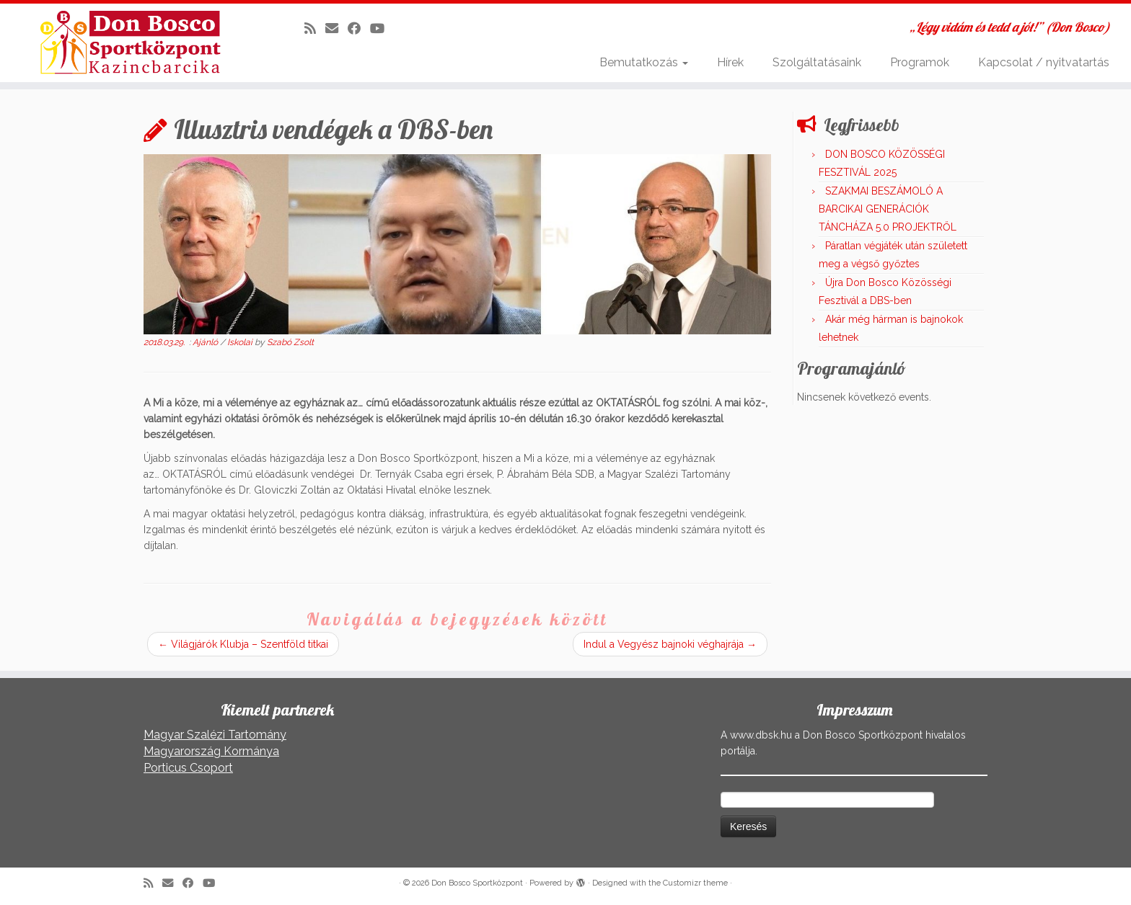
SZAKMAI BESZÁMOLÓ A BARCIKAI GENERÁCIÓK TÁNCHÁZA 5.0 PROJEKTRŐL (887, 209)
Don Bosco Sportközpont (477, 883)
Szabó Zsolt (290, 342)
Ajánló (206, 342)
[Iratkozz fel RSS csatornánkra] (314, 28)
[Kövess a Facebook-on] (359, 28)
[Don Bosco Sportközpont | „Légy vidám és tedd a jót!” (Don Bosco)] (130, 42)
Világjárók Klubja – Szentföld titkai (243, 644)
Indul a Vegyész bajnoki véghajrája (670, 644)
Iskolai (241, 342)
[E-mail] (336, 28)
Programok (919, 62)
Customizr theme (695, 883)
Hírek (730, 62)
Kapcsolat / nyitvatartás (1043, 62)
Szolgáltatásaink (817, 62)
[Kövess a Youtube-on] (382, 28)
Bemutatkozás (643, 62)
